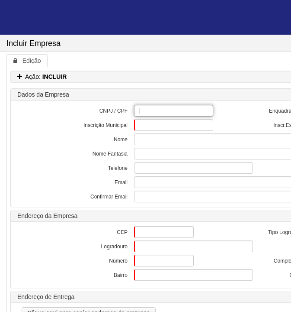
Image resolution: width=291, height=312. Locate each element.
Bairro (121, 275)
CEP (122, 232)
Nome (121, 139)
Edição (27, 60)
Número (118, 261)
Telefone (118, 168)
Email (121, 182)
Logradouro (114, 247)
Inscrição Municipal (105, 125)
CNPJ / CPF (113, 111)
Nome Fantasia (110, 154)
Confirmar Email (109, 197)
